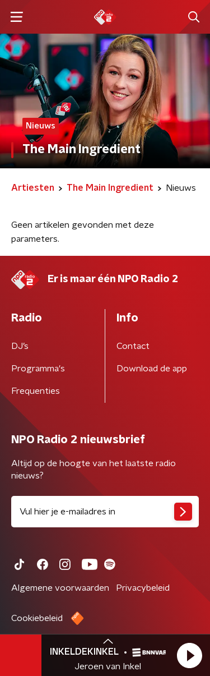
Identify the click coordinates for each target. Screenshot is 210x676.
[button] (189, 655)
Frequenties (35, 391)
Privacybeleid (143, 587)
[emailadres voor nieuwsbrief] (105, 511)
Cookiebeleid (37, 618)
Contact (133, 346)
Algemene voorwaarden (60, 587)
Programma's (38, 368)
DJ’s (20, 346)
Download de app (151, 368)
